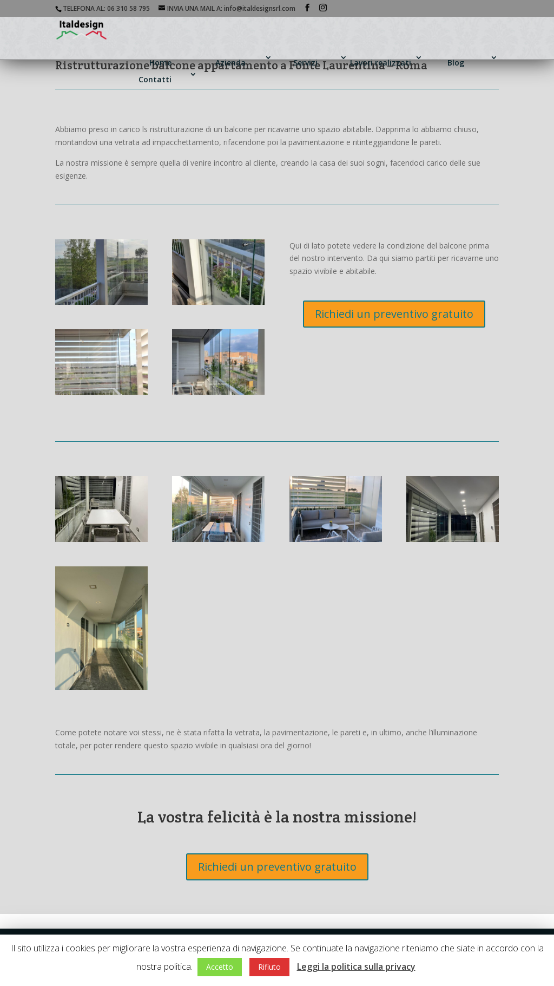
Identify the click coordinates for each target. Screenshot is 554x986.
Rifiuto (269, 967)
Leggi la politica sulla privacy (356, 966)
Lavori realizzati (380, 62)
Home (160, 62)
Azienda (230, 62)
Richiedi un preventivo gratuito (394, 313)
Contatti (155, 79)
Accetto (219, 967)
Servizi (305, 62)
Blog (455, 62)
